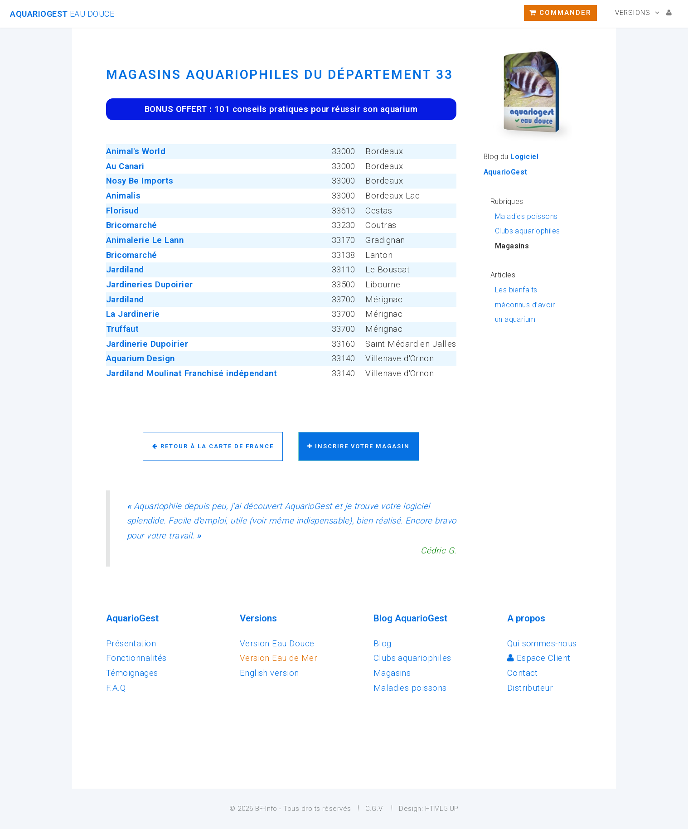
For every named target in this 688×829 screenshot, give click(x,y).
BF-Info (266, 809)
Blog (382, 644)
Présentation (131, 644)
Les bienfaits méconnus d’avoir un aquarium (525, 305)
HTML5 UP (442, 809)
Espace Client (539, 658)
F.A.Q (116, 688)
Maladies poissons (526, 216)
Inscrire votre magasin (358, 446)
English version (269, 673)
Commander (560, 13)
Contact (522, 673)
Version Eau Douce (277, 644)
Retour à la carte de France (213, 446)
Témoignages (132, 673)
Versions (632, 13)
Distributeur (530, 688)
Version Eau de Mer (278, 658)
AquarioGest (62, 14)
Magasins (392, 673)
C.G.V (374, 809)
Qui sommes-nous (542, 644)
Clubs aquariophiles (527, 231)
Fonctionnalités (136, 658)
